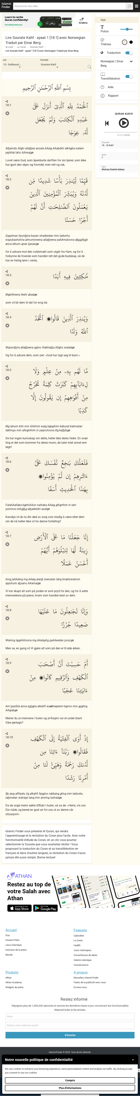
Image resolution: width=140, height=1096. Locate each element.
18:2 (8, 179)
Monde (9, 954)
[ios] (19, 908)
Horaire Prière (12, 940)
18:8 (8, 610)
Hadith (77, 945)
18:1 (8, 105)
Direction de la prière (16, 949)
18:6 (8, 461)
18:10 (9, 737)
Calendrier (79, 935)
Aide (107, 87)
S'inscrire (70, 1035)
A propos (81, 972)
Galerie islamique (83, 960)
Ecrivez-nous (80, 987)
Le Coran (21, 47)
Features (80, 930)
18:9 (8, 663)
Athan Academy (13, 982)
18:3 (8, 275)
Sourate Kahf (36, 47)
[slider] (127, 29)
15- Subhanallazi (13, 64)
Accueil (9, 47)
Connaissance (81, 965)
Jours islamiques (82, 950)
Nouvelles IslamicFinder (86, 977)
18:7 (8, 536)
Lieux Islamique (13, 945)
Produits (11, 972)
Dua (7, 935)
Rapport (109, 95)
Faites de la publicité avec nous (90, 982)
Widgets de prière (14, 987)
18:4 (8, 317)
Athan (8, 977)
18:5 (8, 370)
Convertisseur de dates (85, 955)
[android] (45, 908)
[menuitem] (12, 64)
